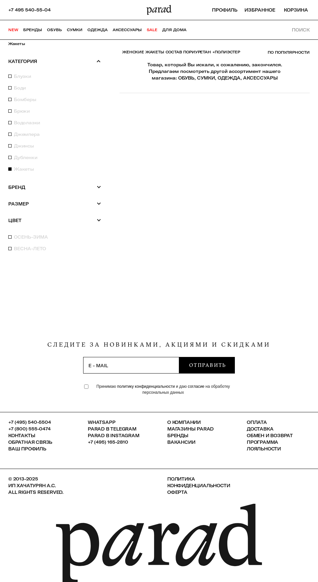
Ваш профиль (27, 448)
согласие (196, 386)
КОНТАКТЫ (21, 435)
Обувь (54, 30)
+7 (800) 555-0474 (29, 429)
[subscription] (131, 365)
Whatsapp (101, 422)
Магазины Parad (190, 429)
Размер (54, 203)
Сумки (74, 30)
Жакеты (16, 43)
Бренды (32, 30)
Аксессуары (127, 30)
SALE (152, 30)
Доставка (260, 429)
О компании (184, 422)
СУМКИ (206, 78)
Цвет (54, 220)
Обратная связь (30, 442)
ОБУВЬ (186, 78)
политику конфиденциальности (146, 386)
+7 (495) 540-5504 (29, 422)
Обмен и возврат (270, 435)
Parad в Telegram (112, 429)
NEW (13, 30)
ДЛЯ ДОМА (174, 30)
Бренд (54, 187)
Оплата (257, 422)
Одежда (97, 30)
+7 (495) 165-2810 (108, 442)
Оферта (177, 492)
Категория (54, 61)
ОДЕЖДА (229, 78)
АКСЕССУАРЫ (260, 78)
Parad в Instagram (113, 435)
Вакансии (181, 442)
